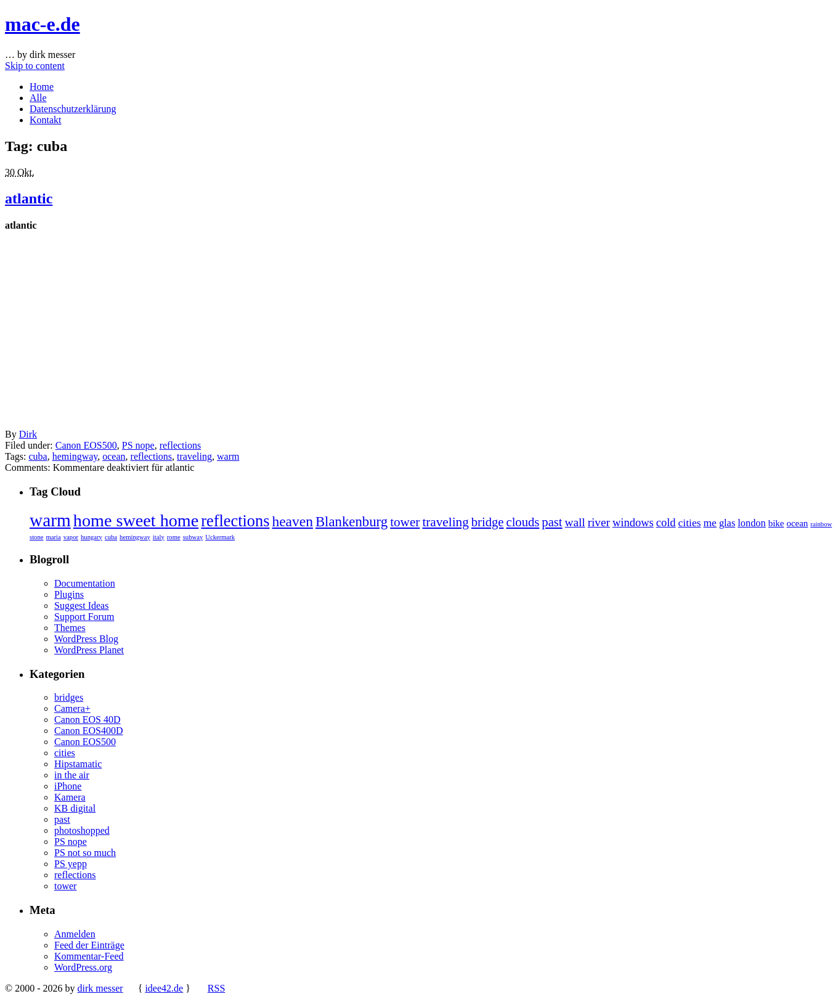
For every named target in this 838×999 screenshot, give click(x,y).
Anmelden (75, 934)
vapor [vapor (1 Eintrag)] (70, 537)
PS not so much (85, 852)
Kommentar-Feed (89, 956)
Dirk (28, 434)
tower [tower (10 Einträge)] (405, 522)
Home (42, 86)
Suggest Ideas (81, 605)
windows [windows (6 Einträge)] (633, 522)
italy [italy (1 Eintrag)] (159, 537)
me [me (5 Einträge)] (710, 522)
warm (228, 456)
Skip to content (35, 65)
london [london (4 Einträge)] (751, 523)
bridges (68, 697)
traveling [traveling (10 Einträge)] (445, 522)
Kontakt (46, 120)
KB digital (75, 808)
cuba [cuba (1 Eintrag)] (111, 537)
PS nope (138, 445)
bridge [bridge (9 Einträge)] (487, 522)
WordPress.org (83, 967)
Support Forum (84, 616)
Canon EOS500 (86, 445)
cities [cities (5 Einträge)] (689, 522)
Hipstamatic (78, 764)
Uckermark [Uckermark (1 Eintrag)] (220, 537)
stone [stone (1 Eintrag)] (37, 537)
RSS (216, 988)
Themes (70, 627)
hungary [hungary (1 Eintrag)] (91, 537)
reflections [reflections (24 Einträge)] (235, 521)
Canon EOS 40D (87, 719)
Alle (38, 97)
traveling (194, 456)
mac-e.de (42, 24)
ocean (113, 456)
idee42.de (164, 988)
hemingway (75, 456)
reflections (180, 445)
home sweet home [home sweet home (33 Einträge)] (136, 520)
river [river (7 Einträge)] (599, 522)
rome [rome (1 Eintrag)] (174, 537)
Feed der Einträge (89, 945)
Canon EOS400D (88, 730)
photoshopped (82, 830)
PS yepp (70, 863)
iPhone (67, 786)
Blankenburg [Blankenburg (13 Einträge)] (351, 521)
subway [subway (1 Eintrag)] (193, 537)
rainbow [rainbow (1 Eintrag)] (821, 524)
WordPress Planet (89, 650)
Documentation (84, 583)
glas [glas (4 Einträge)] (727, 523)
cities (64, 753)
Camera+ (72, 708)
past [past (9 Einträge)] (552, 522)
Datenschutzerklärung (73, 109)
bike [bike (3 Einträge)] (776, 523)
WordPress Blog (86, 639)
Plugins (69, 594)
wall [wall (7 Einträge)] (575, 522)
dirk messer (100, 988)
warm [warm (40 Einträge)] (50, 520)
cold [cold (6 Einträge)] (666, 522)
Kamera (70, 797)
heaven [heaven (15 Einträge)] (292, 521)
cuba (37, 456)
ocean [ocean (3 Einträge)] (797, 523)
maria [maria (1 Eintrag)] (53, 537)
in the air (71, 775)
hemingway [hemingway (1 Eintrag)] (135, 537)
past (62, 819)
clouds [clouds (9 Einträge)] (522, 522)
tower (65, 886)
